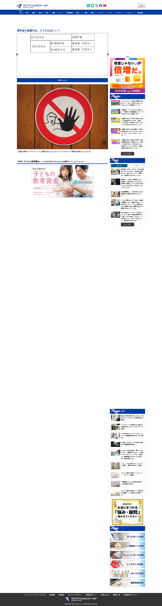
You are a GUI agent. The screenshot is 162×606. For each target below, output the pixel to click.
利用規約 (61, 594)
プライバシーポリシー (75, 594)
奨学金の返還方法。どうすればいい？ (38, 30)
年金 (46, 12)
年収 (26, 12)
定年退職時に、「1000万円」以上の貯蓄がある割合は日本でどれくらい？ (132, 193)
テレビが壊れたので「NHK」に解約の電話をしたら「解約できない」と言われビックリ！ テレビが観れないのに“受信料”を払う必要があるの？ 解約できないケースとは (132, 204)
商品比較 (140, 12)
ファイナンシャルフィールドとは (35, 594)
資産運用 (70, 12)
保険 (53, 12)
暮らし (78, 12)
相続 (33, 12)
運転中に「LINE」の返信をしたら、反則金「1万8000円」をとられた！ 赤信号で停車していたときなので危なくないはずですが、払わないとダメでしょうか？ (132, 183)
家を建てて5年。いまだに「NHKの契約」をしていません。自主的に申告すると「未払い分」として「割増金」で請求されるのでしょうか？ (132, 172)
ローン (61, 12)
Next (108, 55)
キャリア (101, 12)
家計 (92, 12)
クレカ (109, 12)
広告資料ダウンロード (131, 594)
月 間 (136, 165)
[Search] (122, 6)
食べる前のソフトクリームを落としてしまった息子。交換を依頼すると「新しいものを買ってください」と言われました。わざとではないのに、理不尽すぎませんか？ (132, 216)
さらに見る (127, 153)
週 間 (119, 165)
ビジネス (118, 12)
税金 (40, 12)
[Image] (32, 6)
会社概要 (52, 594)
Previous (17, 55)
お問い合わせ (105, 594)
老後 (86, 12)
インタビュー (129, 12)
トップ (19, 27)
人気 (20, 12)
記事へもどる (62, 80)
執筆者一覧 (116, 594)
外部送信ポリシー (91, 594)
